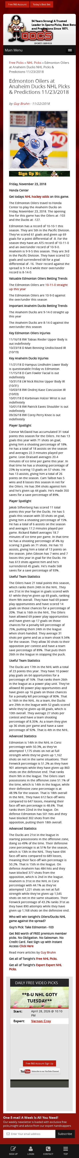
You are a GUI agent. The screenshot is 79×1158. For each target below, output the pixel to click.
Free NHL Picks (46, 959)
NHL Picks (34, 62)
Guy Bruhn (21, 103)
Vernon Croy (41, 1021)
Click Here (26, 946)
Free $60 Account (17, 4)
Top (65, 1150)
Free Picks (16, 62)
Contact (48, 1150)
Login (31, 1150)
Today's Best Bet (41, 4)
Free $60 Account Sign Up (39, 1063)
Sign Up (13, 1150)
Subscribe (65, 1134)
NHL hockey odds (37, 197)
